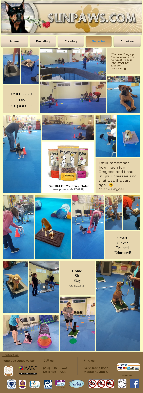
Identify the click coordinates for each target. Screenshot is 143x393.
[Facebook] (134, 383)
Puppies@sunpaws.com (19, 360)
